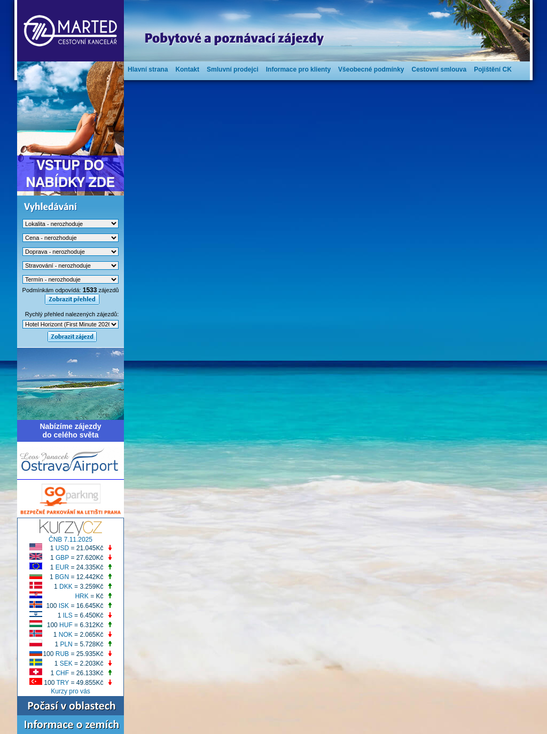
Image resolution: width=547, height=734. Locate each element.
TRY (63, 682)
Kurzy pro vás (70, 691)
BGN (62, 577)
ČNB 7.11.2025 (70, 539)
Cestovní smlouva (438, 69)
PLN (66, 644)
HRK (81, 596)
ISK (64, 606)
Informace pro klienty (298, 69)
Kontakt (187, 69)
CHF (62, 673)
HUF (66, 625)
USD (62, 548)
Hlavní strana (148, 69)
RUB (62, 654)
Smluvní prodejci (233, 69)
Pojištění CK (493, 69)
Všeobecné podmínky (371, 69)
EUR (62, 567)
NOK (66, 634)
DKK (66, 586)
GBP (62, 557)
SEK (66, 663)
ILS (68, 615)
